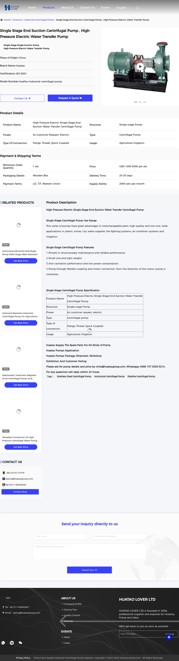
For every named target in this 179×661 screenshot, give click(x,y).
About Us (67, 7)
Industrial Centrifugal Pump (39, 20)
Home (32, 7)
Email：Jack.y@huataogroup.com (21, 612)
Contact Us (87, 7)
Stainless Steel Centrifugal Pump (74, 376)
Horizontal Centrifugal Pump (109, 376)
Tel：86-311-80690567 (15, 607)
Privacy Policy (23, 658)
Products (49, 7)
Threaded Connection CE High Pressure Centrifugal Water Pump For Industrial (19, 440)
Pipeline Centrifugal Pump (141, 376)
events (105, 7)
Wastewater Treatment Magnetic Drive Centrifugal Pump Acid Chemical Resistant (19, 378)
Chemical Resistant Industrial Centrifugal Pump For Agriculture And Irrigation (19, 316)
